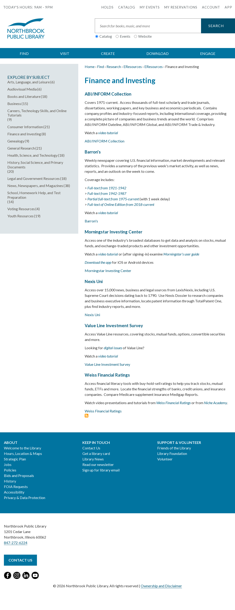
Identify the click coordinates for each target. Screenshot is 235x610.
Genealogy (15, 141)
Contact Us (91, 448)
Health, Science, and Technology (32, 155)
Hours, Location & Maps (23, 453)
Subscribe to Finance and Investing (86, 415)
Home (90, 66)
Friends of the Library (174, 448)
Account (211, 7)
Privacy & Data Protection (24, 497)
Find (100, 66)
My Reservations (180, 7)
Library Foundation (172, 453)
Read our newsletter (98, 464)
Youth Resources (20, 216)
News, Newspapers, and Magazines (35, 185)
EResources (132, 66)
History (10, 481)
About (10, 442)
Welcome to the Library (22, 448)
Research (113, 66)
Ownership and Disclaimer (161, 586)
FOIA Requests (16, 486)
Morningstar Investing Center (113, 231)
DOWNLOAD (157, 53)
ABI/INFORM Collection (108, 93)
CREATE (108, 53)
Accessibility (14, 492)
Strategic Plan (15, 459)
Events (125, 36)
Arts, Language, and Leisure (28, 82)
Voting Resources (21, 209)
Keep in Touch (96, 442)
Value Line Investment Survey (114, 325)
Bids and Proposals (19, 475)
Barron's (93, 151)
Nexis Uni (94, 281)
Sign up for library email (101, 470)
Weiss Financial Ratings (107, 374)
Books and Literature (23, 96)
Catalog (126, 7)
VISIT (64, 53)
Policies (10, 470)
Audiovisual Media (22, 89)
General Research (21, 148)
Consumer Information (25, 127)
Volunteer (165, 459)
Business (14, 103)
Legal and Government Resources (33, 178)
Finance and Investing (24, 134)
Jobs (7, 464)
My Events (150, 7)
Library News (93, 459)
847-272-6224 (15, 542)
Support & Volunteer (179, 442)
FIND (24, 53)
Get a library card (96, 453)
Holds (107, 7)
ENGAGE (207, 53)
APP (228, 7)
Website (145, 36)
